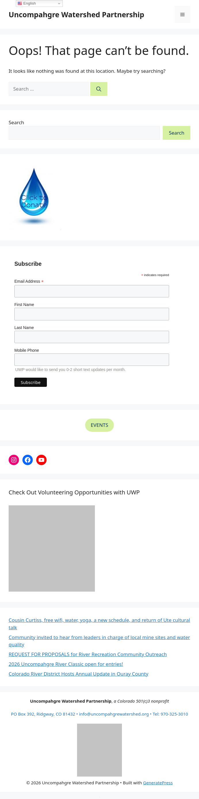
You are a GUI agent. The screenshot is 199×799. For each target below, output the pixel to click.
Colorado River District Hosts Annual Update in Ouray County (78, 673)
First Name (24, 304)
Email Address (29, 281)
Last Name (24, 327)
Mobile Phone (26, 350)
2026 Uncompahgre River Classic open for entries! (66, 664)
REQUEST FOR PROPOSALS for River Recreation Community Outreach (88, 654)
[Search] (98, 89)
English (27, 3)
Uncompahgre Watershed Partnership (76, 14)
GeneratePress (158, 782)
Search (16, 122)
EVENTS (99, 425)
